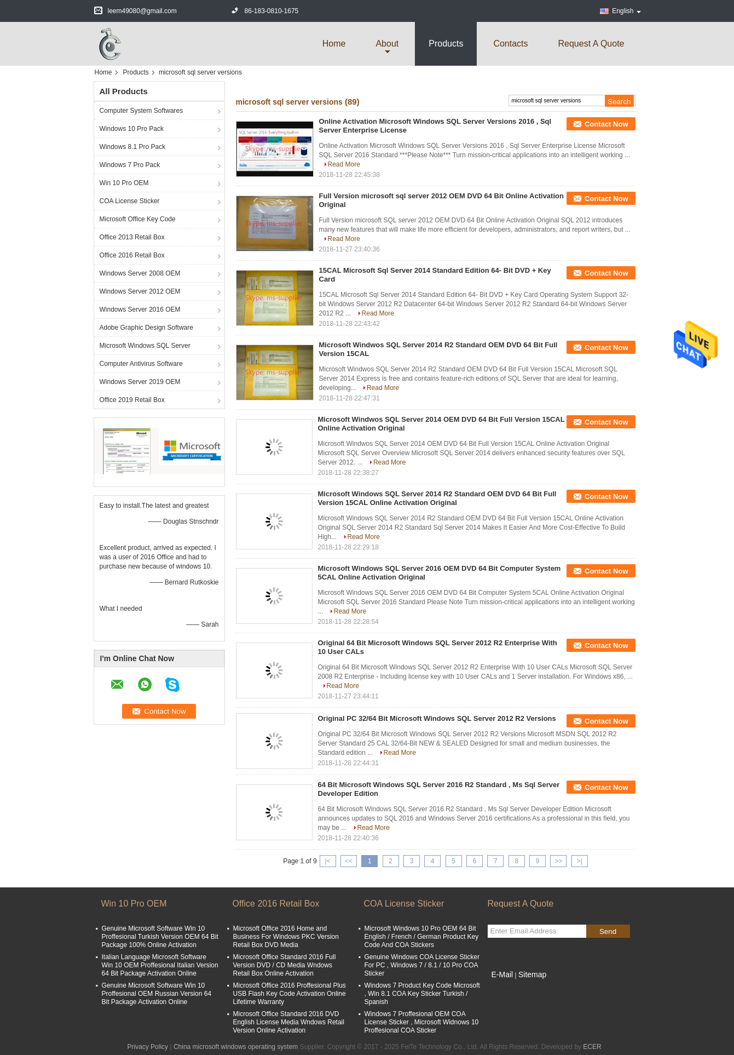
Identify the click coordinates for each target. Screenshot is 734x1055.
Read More (344, 164)
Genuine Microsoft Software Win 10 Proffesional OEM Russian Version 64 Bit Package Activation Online (157, 994)
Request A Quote (591, 43)
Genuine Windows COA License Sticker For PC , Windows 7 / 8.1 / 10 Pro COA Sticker (422, 965)
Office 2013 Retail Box (132, 237)
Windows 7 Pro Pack (130, 165)
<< (348, 861)
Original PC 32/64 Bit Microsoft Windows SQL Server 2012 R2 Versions (437, 718)
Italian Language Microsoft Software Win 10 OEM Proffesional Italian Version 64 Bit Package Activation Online (160, 965)
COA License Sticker (130, 201)
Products (446, 43)
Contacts (510, 43)
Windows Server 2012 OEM (140, 291)
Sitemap (532, 974)
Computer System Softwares (141, 110)
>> (558, 861)
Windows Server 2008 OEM (140, 273)
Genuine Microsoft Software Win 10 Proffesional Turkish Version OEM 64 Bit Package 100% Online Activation (160, 937)
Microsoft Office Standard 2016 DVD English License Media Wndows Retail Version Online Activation (288, 1022)
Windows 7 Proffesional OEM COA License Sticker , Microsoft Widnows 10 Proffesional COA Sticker (422, 1022)
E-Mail (502, 974)
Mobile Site (507, 988)
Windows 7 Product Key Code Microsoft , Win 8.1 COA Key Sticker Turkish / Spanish (422, 994)
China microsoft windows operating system (236, 1047)
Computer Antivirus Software (141, 364)
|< (328, 861)
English (626, 11)
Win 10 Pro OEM (124, 183)
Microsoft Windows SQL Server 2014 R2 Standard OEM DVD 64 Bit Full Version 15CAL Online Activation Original (437, 498)
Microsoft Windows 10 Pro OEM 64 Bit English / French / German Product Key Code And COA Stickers (422, 937)
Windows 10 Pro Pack (132, 129)
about (386, 43)
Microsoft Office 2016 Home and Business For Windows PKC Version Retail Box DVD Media (286, 937)
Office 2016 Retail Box (132, 255)
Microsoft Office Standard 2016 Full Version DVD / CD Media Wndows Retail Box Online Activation (284, 965)
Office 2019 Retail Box (132, 400)
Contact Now (606, 124)
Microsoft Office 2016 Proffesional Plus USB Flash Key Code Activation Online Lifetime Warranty (289, 994)
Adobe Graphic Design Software (146, 327)
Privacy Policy (147, 1047)
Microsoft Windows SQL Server (145, 345)
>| (579, 861)
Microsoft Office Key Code (138, 219)
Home (334, 43)
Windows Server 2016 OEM (140, 309)
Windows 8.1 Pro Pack (133, 147)
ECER (592, 1047)
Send (607, 931)
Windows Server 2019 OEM (140, 382)
